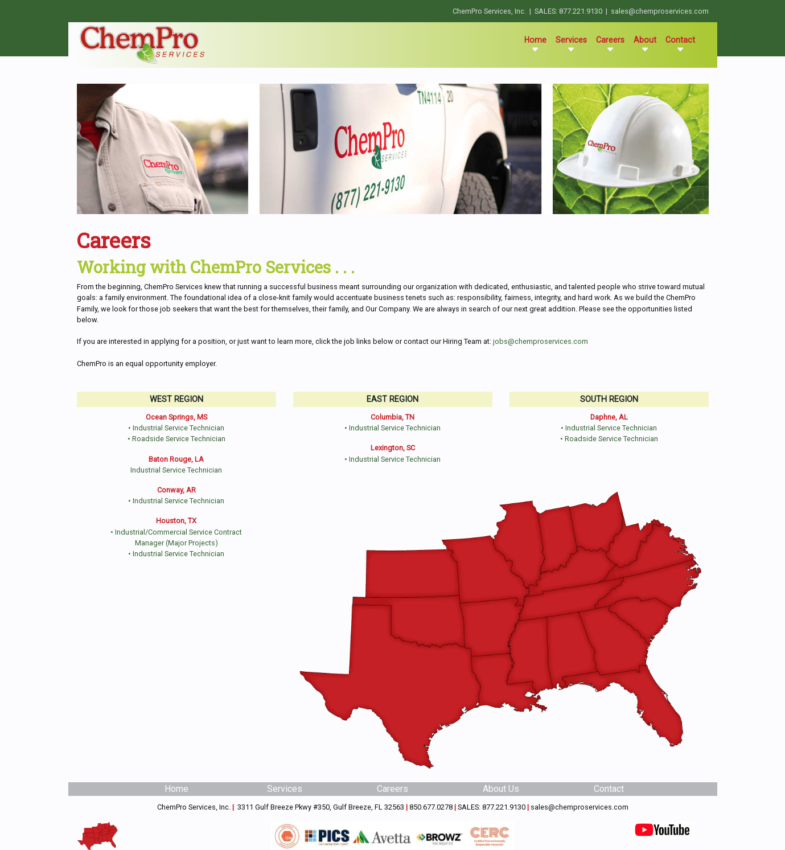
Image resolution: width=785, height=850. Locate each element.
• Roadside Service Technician (176, 438)
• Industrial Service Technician (176, 428)
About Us (501, 788)
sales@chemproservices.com (660, 11)
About (645, 44)
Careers (610, 44)
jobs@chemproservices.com (540, 341)
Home (537, 44)
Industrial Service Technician (176, 470)
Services (284, 788)
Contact (680, 44)
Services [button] (571, 44)
